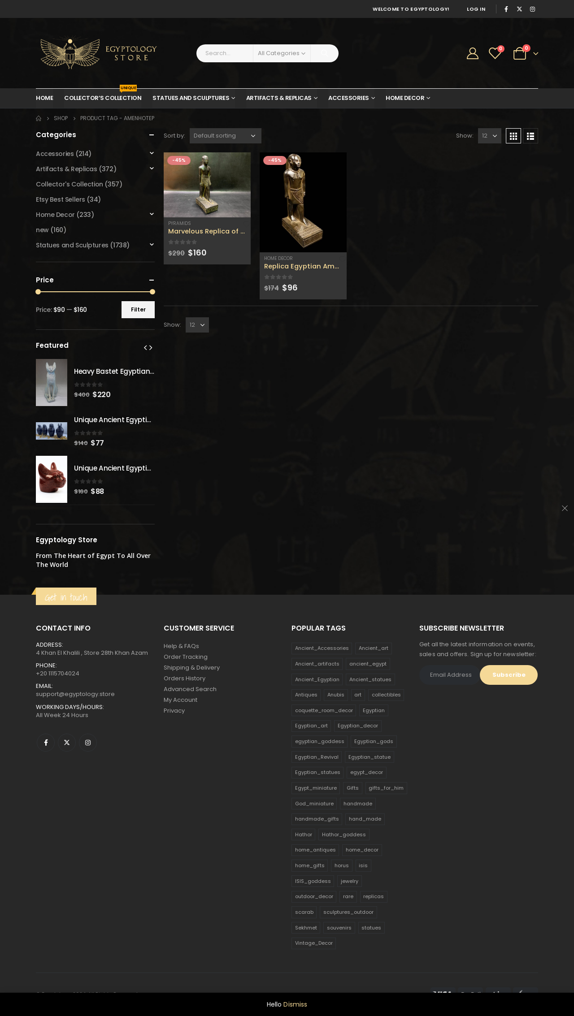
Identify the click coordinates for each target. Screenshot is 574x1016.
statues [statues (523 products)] (371, 927)
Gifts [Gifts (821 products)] (353, 787)
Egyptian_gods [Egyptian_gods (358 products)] (373, 741)
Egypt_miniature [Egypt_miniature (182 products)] (316, 787)
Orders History (184, 678)
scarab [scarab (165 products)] (304, 912)
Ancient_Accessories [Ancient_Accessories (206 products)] (322, 648)
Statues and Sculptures (190, 98)
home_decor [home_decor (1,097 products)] (362, 849)
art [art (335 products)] (357, 694)
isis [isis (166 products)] (363, 865)
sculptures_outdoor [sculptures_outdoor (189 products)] (348, 912)
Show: (465, 135)
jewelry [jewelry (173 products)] (349, 881)
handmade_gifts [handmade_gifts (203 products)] (317, 818)
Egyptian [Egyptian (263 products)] (374, 710)
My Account (180, 700)
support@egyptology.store (75, 694)
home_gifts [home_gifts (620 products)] (310, 865)
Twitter (67, 743)
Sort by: (174, 135)
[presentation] (145, 347)
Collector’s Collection (102, 95)
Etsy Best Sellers (60, 199)
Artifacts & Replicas (279, 98)
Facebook (46, 743)
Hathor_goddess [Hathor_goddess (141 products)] (344, 834)
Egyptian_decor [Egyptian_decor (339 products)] (358, 725)
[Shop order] (225, 135)
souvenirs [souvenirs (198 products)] (339, 927)
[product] (207, 184)
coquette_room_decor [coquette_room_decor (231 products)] (324, 710)
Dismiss (295, 1004)
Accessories (348, 98)
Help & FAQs (181, 646)
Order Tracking (186, 657)
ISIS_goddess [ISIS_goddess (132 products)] (313, 881)
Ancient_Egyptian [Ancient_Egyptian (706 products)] (317, 679)
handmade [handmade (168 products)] (358, 803)
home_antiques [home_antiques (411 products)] (315, 849)
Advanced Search (190, 689)
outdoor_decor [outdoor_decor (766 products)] (314, 896)
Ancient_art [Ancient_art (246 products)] (373, 648)
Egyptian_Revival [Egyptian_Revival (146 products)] (317, 757)
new (42, 229)
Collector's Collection (69, 184)
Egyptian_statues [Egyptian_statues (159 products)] (317, 772)
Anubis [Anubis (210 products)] (335, 694)
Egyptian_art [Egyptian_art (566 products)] (311, 725)
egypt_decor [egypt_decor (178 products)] (366, 772)
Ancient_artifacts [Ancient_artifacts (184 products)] (317, 663)
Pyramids (179, 223)
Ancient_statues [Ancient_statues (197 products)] (370, 679)
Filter (138, 309)
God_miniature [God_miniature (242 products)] (314, 803)
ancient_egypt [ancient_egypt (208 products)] (368, 663)
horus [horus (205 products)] (342, 865)
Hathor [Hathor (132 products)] (303, 834)
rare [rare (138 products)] (348, 896)
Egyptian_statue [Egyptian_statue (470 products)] (369, 757)
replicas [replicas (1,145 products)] (373, 896)
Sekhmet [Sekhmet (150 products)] (306, 927)
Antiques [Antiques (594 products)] (306, 694)
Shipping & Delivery (192, 667)
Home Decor (405, 98)
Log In (476, 9)
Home (44, 98)
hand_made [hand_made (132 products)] (365, 818)
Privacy (174, 710)
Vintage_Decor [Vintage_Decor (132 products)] (314, 943)
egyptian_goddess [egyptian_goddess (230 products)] (319, 741)
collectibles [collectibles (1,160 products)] (386, 694)
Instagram (88, 743)
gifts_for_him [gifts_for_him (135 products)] (386, 787)
